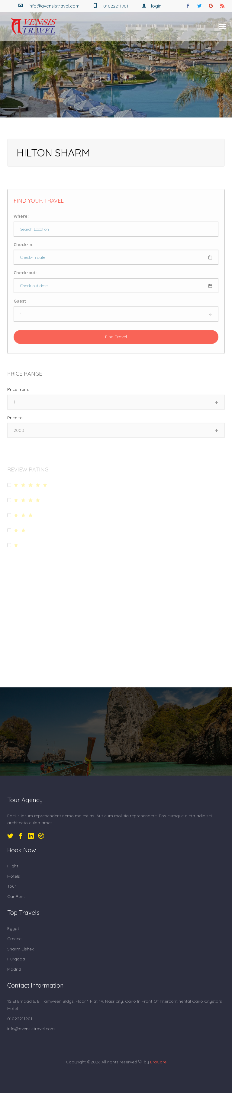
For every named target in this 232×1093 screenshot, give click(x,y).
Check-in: (24, 248)
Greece (14, 938)
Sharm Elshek (20, 949)
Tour (11, 886)
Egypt (13, 928)
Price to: (15, 421)
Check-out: (25, 276)
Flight (12, 866)
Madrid (14, 969)
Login (151, 6)
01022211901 (19, 1018)
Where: (21, 220)
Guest (20, 305)
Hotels (13, 876)
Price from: (18, 393)
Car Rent (16, 896)
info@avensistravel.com (54, 6)
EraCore (158, 1062)
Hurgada (16, 959)
